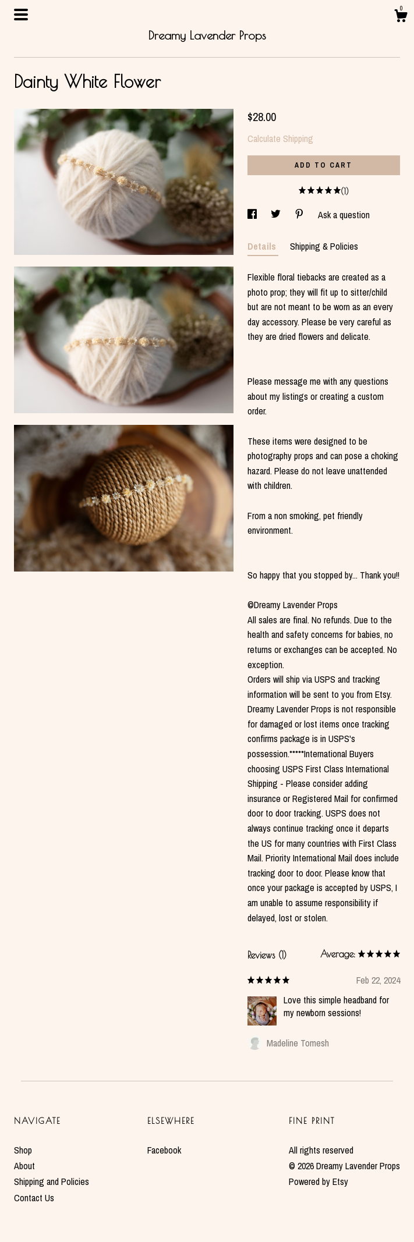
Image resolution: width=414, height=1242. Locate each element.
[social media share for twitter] (277, 214)
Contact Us (34, 1197)
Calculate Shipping (280, 138)
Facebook (164, 1150)
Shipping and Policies (51, 1181)
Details (262, 246)
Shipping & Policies (324, 246)
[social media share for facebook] (253, 214)
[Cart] (400, 17)
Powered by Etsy (318, 1181)
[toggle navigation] (21, 14)
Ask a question (344, 214)
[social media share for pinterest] (300, 214)
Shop (23, 1150)
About (24, 1165)
